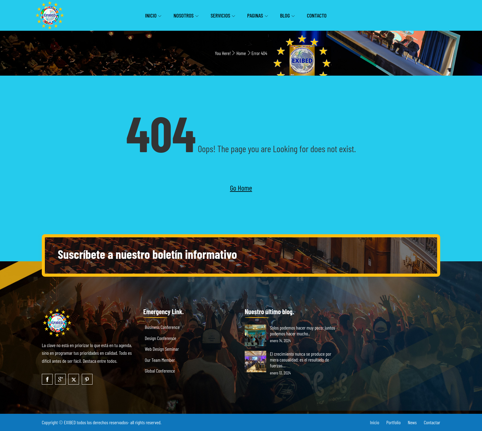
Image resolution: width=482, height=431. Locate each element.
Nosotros (184, 15)
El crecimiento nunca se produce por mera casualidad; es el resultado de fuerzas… (300, 359)
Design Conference (160, 338)
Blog (285, 15)
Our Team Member (160, 360)
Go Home (241, 187)
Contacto (316, 15)
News (412, 422)
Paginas (255, 15)
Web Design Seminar (162, 349)
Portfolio (393, 422)
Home (241, 53)
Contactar (432, 422)
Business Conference (162, 327)
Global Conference (160, 371)
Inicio (150, 15)
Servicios (220, 15)
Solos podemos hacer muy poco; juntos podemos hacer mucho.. (302, 330)
